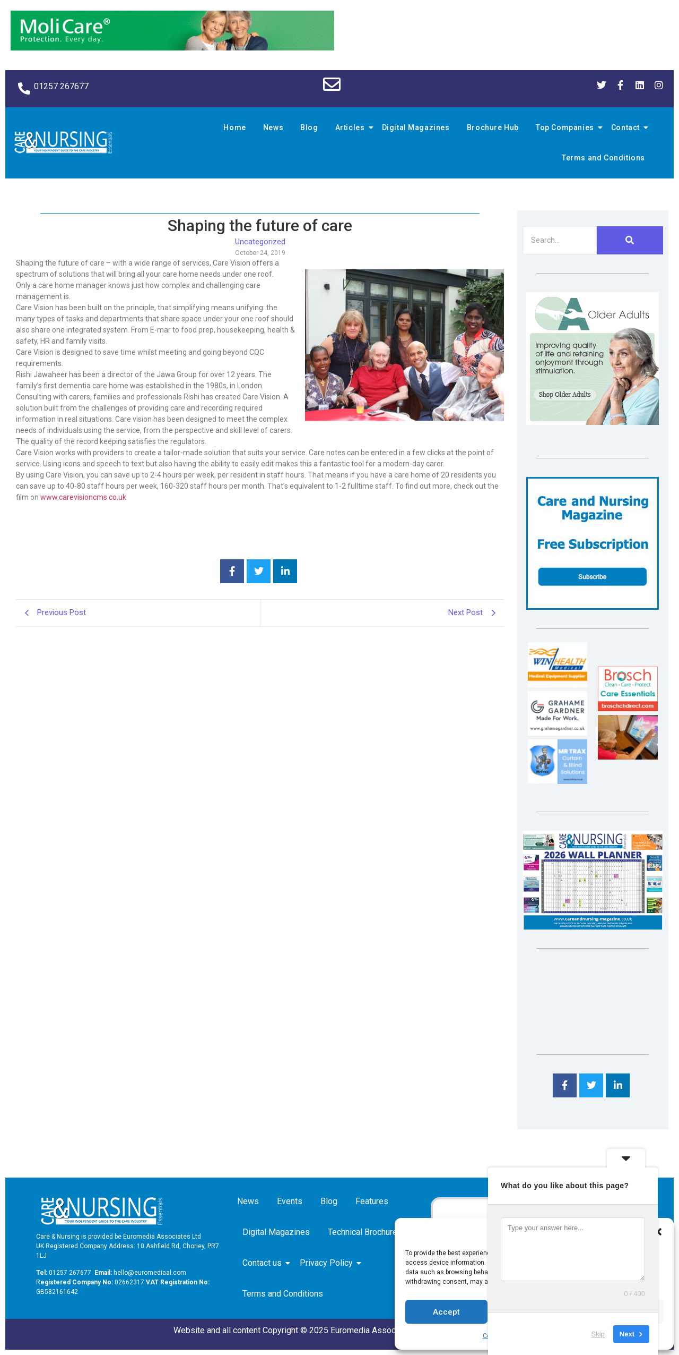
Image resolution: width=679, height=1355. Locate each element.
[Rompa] (592, 422)
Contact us (263, 1263)
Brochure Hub (493, 127)
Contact (627, 127)
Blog (309, 127)
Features (371, 1201)
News (273, 127)
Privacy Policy (328, 1263)
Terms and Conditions (603, 158)
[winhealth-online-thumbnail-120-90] (557, 684)
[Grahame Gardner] (557, 733)
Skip (598, 1333)
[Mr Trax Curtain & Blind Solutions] (557, 781)
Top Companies (566, 127)
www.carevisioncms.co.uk (83, 497)
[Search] (560, 240)
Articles (351, 127)
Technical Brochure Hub (373, 1232)
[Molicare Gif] (172, 47)
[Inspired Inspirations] (627, 757)
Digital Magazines (416, 127)
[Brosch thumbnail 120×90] (627, 708)
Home (234, 127)
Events (289, 1201)
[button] (657, 1231)
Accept (446, 1312)
